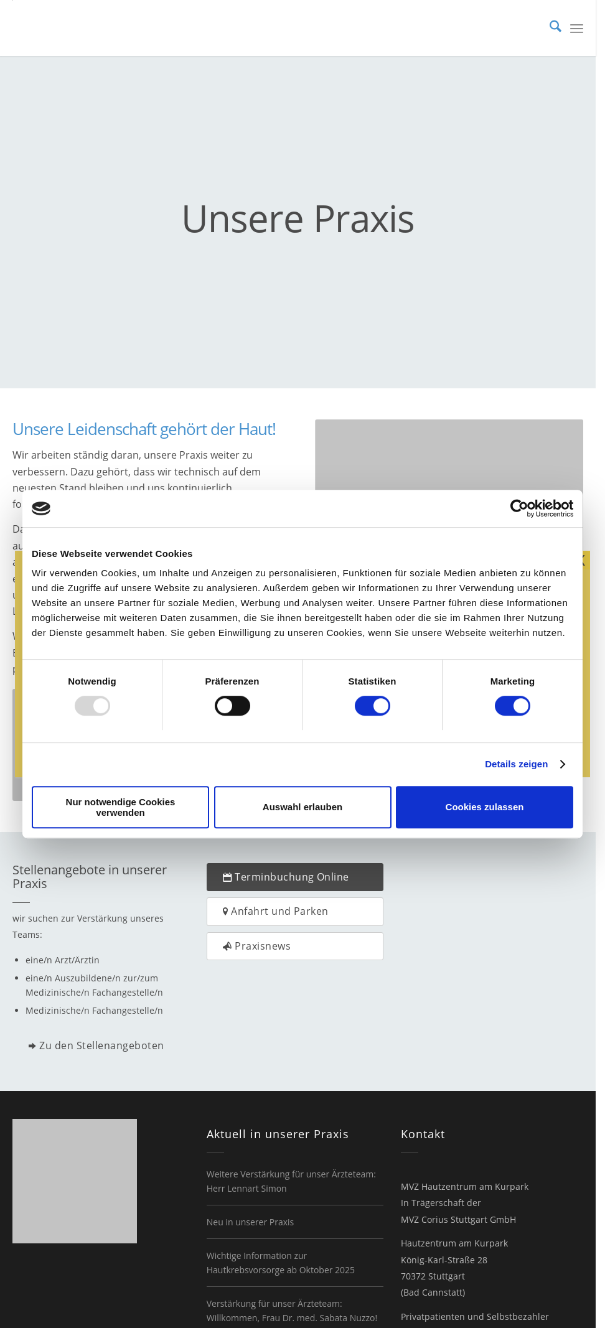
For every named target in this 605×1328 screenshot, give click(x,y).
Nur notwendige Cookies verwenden (121, 807)
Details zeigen (516, 764)
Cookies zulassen (485, 807)
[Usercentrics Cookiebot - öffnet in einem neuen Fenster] (518, 508)
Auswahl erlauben (302, 807)
